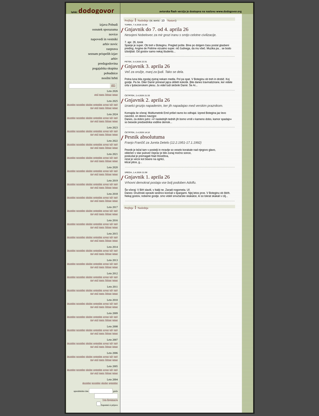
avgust (106, 104)
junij (116, 104)
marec (101, 94)
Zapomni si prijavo (109, 405)
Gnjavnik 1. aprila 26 (147, 177)
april (96, 94)
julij (111, 104)
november (80, 104)
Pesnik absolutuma (145, 137)
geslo (115, 391)
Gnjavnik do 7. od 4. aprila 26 (157, 29)
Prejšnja (129, 20)
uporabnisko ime (81, 391)
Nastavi (171, 20)
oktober (89, 104)
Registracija (112, 400)
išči (113, 85)
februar (108, 94)
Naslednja (143, 20)
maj (92, 108)
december (71, 104)
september (97, 104)
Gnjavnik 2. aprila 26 (147, 100)
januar (115, 94)
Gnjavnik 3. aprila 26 (147, 66)
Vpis (104, 400)
